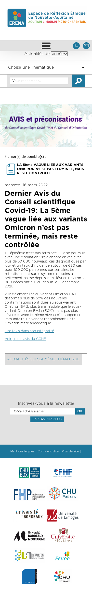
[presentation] (46, 433)
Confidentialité (48, 451)
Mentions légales (22, 451)
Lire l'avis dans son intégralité (29, 331)
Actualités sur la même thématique (43, 359)
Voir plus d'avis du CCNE (25, 339)
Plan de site (70, 451)
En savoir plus (47, 419)
